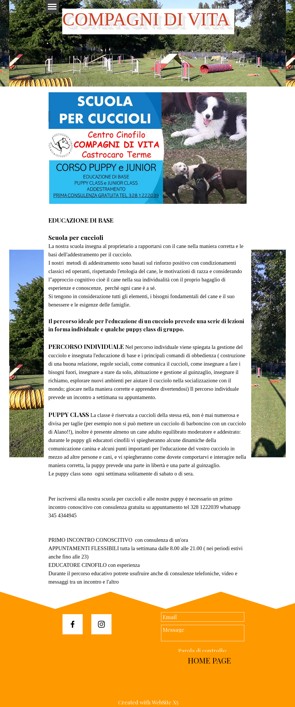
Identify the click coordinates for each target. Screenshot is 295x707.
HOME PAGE (209, 660)
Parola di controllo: (202, 650)
